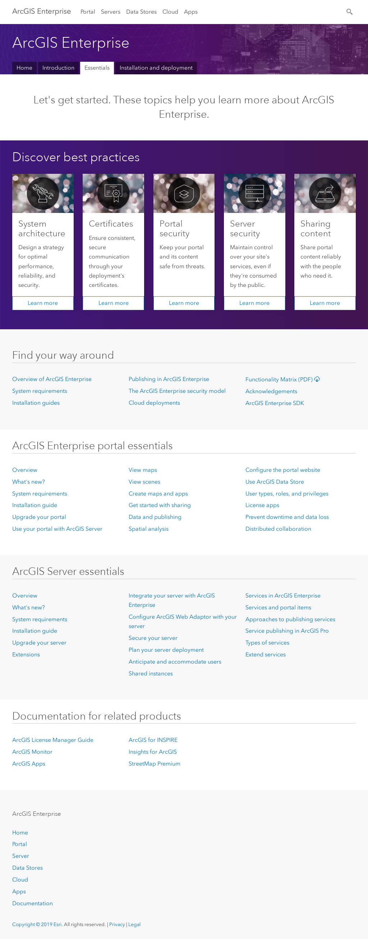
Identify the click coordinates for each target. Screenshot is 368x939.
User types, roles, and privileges (286, 493)
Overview (24, 469)
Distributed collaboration (278, 528)
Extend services (265, 654)
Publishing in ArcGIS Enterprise (169, 379)
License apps (262, 505)
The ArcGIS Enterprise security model (177, 390)
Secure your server (153, 637)
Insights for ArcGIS (153, 751)
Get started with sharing (160, 505)
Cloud (170, 11)
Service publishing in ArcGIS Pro (287, 630)
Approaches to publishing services (290, 619)
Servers (110, 11)
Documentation (32, 903)
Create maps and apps (158, 493)
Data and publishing (155, 516)
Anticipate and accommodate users (175, 661)
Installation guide (34, 505)
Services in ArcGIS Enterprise (283, 595)
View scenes (144, 481)
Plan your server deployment (166, 649)
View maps (143, 469)
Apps (191, 11)
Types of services (267, 642)
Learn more (43, 302)
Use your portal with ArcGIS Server (57, 528)
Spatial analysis (149, 528)
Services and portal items (278, 607)
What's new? (28, 481)
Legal (134, 924)
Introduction (58, 67)
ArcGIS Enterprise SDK (274, 403)
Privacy (117, 924)
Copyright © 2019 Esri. (37, 924)
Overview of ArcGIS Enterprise (52, 379)
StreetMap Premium (154, 763)
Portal (87, 11)
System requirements (39, 390)
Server (20, 855)
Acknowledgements (271, 391)
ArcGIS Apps (28, 763)
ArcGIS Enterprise (41, 11)
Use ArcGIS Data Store (274, 481)
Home (24, 67)
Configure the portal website (282, 469)
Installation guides (36, 402)
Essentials (97, 67)
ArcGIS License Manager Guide (52, 739)
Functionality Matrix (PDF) (284, 379)
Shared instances (151, 673)
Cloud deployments (154, 402)
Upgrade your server (39, 642)
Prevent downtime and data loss (287, 516)
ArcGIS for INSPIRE (153, 739)
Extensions (26, 654)
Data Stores (141, 11)
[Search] (350, 11)
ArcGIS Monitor (32, 751)
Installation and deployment (156, 67)
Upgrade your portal (39, 516)
